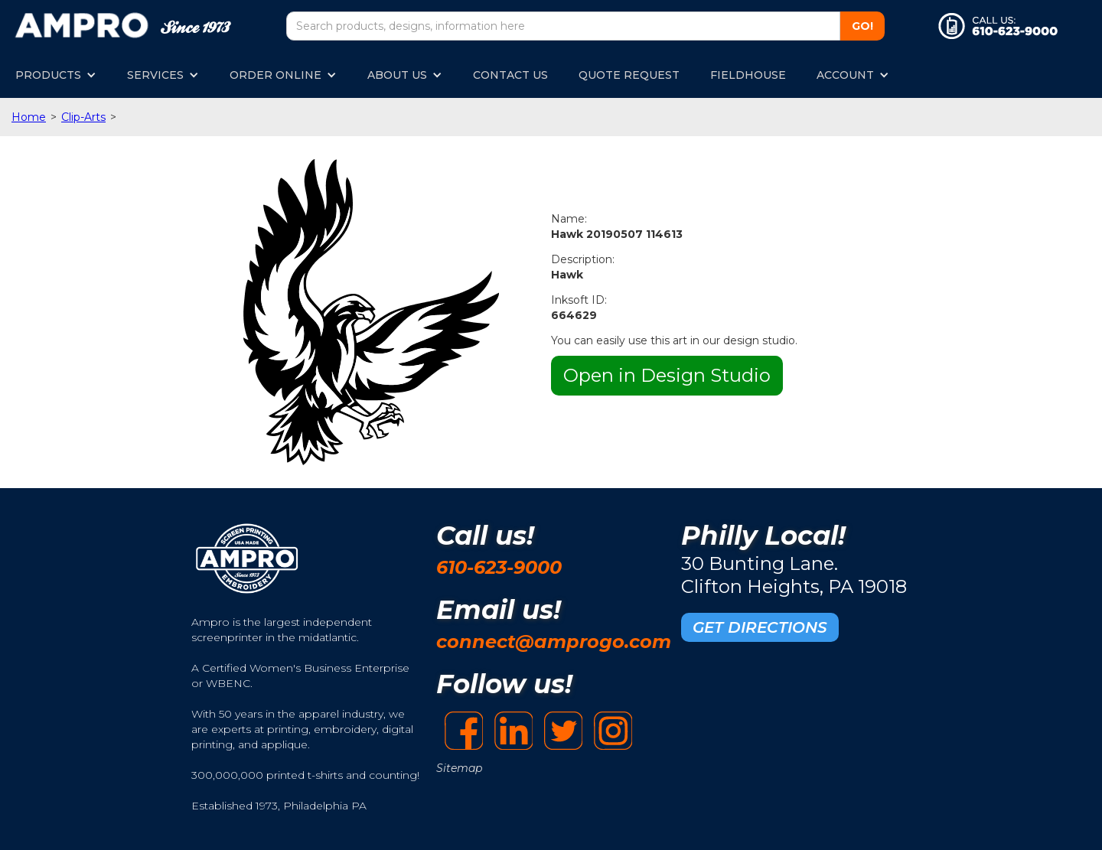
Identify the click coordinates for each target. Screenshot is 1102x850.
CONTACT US (510, 75)
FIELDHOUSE (748, 75)
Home (28, 117)
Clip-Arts (83, 117)
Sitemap (459, 768)
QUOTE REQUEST (629, 75)
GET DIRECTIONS (760, 627)
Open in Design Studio (667, 375)
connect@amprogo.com (553, 641)
